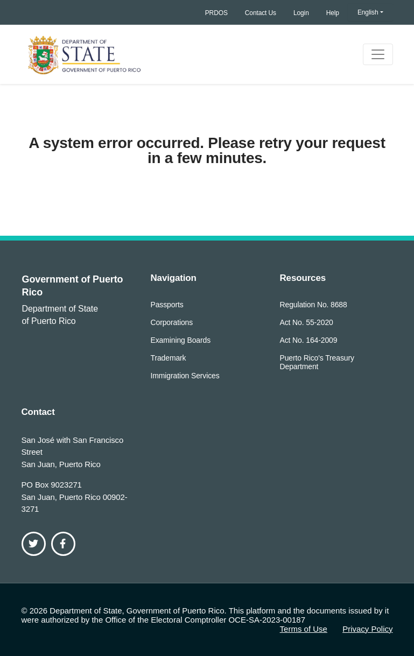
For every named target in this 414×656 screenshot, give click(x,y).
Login (301, 13)
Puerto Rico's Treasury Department (317, 362)
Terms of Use (303, 628)
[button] (370, 12)
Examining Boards (181, 340)
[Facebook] (63, 544)
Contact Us (260, 13)
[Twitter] (34, 544)
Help (332, 13)
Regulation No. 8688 (313, 304)
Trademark (168, 358)
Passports (167, 304)
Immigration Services (185, 375)
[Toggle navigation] (378, 54)
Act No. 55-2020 (306, 322)
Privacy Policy (367, 628)
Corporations (172, 322)
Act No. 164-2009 (309, 340)
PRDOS (216, 13)
